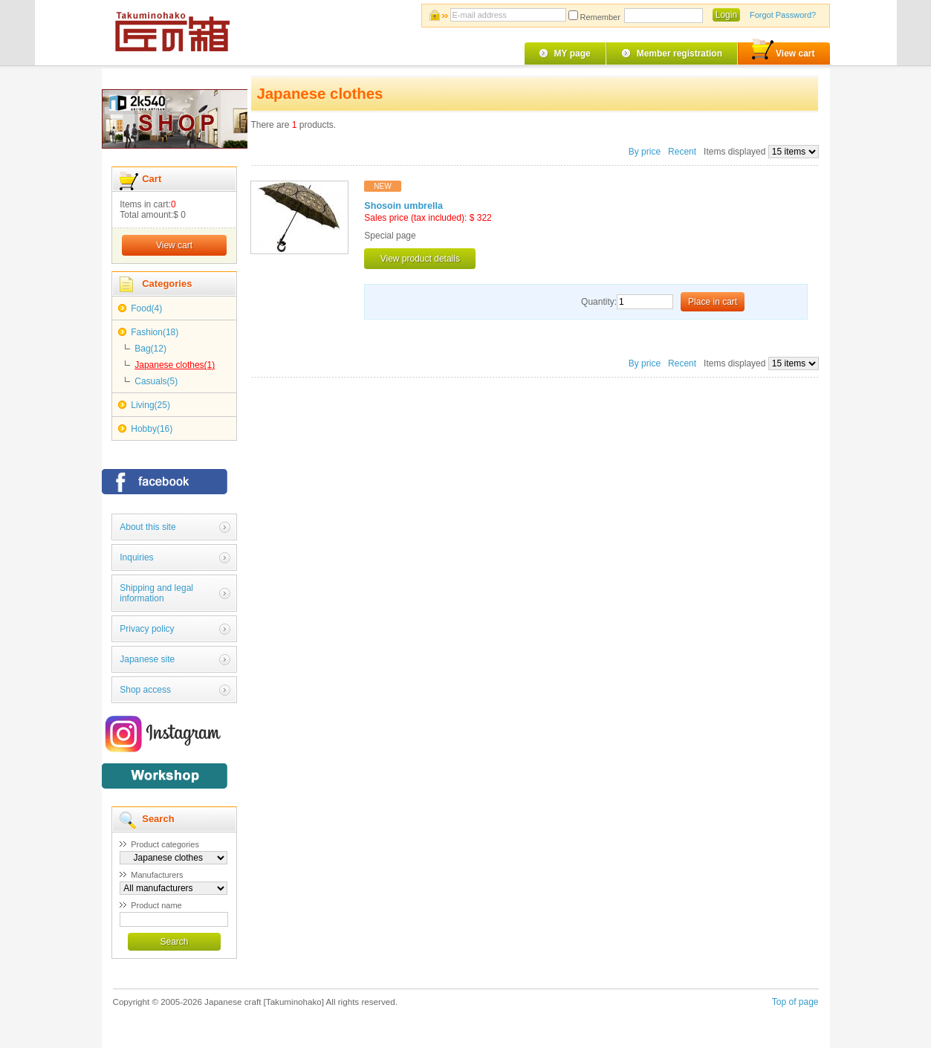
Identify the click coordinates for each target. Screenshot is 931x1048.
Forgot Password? (783, 14)
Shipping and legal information (156, 593)
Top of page (795, 1002)
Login (726, 15)
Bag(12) (150, 348)
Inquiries (136, 557)
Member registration (679, 53)
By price (646, 151)
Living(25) (150, 405)
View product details (420, 258)
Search (174, 942)
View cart (783, 50)
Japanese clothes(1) (174, 365)
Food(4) (146, 308)
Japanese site (147, 659)
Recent (682, 151)
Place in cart (712, 302)
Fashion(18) (154, 332)
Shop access (145, 690)
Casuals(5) (156, 381)
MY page (572, 53)
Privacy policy (147, 629)
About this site (147, 527)
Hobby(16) (151, 429)
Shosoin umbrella (403, 206)
